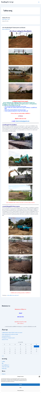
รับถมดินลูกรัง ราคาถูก (7, 2)
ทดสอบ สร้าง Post (6, 17)
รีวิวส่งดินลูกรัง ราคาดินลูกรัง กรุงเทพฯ (8, 337)
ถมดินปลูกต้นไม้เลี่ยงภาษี (6, 336)
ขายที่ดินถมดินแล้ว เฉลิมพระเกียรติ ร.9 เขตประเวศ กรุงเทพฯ (12, 332)
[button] (39, 376)
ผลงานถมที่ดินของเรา (5, 365)
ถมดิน (8, 295)
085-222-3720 (20, 316)
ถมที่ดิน (10, 295)
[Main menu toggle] (39, 2)
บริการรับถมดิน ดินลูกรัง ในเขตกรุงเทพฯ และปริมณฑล (13, 27)
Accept (20, 384)
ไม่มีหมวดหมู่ (4, 368)
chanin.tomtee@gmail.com (22, 121)
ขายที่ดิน (3, 361)
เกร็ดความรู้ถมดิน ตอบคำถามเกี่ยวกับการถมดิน (10, 334)
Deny (20, 387)
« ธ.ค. (3, 355)
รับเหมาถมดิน (14, 295)
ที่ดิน (2, 363)
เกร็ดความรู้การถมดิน (5, 366)
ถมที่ (17, 295)
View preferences (20, 390)
